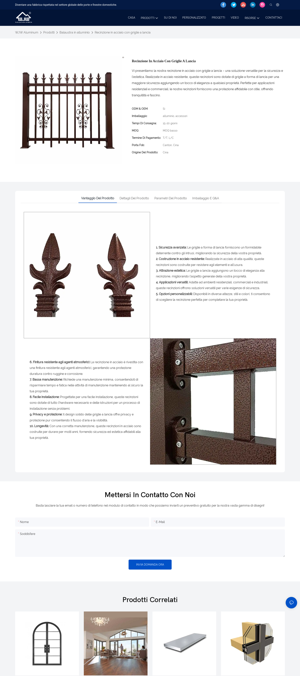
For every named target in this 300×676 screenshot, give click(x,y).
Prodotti (49, 32)
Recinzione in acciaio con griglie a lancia (123, 32)
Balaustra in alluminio (75, 32)
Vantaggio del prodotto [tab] (97, 198)
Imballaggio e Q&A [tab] (205, 198)
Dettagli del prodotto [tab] (134, 198)
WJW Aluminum (26, 32)
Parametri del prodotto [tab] (170, 198)
